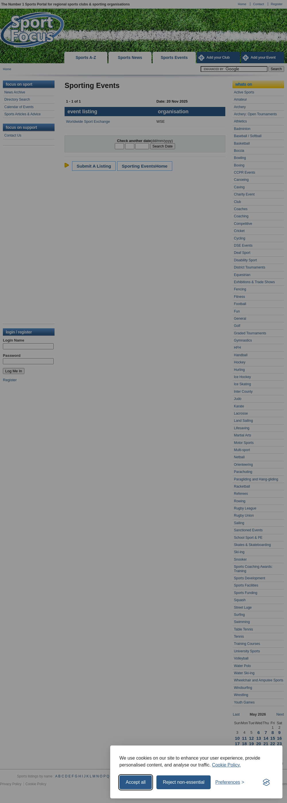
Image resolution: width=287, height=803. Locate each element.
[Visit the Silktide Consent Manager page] (266, 782)
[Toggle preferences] (229, 782)
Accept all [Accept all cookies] (136, 782)
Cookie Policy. (226, 764)
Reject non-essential (183, 782)
